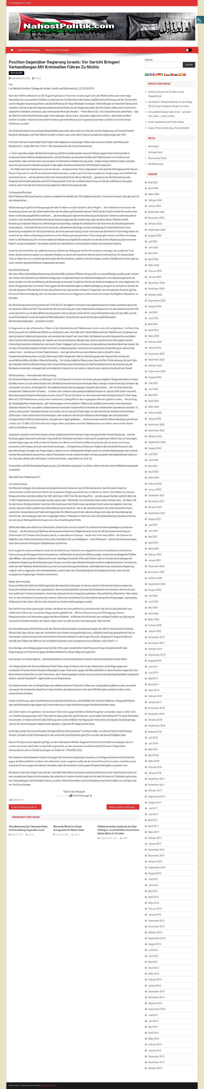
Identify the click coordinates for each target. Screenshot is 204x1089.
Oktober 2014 (155, 1003)
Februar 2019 (155, 696)
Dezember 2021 (156, 495)
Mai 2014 (153, 1027)
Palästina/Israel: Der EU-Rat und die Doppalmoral (166, 94)
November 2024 (156, 288)
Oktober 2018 (155, 720)
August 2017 (154, 802)
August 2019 (154, 660)
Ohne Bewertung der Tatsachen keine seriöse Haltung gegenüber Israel (28, 828)
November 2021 (156, 501)
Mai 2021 (153, 536)
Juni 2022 (153, 460)
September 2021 (156, 513)
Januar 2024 (154, 347)
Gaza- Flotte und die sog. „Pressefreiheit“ (168, 128)
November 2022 (156, 430)
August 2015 (154, 944)
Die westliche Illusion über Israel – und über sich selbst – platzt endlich (169, 114)
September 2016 (156, 867)
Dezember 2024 (156, 283)
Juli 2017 (152, 808)
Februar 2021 (155, 554)
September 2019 (156, 655)
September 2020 (156, 584)
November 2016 (156, 855)
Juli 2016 (152, 879)
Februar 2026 (155, 200)
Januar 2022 (154, 489)
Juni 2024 (153, 318)
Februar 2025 (155, 271)
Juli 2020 (152, 596)
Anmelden (153, 146)
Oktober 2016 (155, 861)
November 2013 (156, 1062)
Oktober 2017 (155, 790)
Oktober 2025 (155, 223)
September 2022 (156, 442)
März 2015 (153, 973)
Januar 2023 (154, 418)
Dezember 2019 (156, 637)
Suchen (149, 60)
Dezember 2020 (156, 566)
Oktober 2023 (155, 365)
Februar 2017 (155, 838)
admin (38, 78)
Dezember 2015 (156, 920)
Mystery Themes (48, 1085)
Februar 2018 (155, 767)
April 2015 (153, 968)
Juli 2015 (152, 950)
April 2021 (153, 542)
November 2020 (156, 572)
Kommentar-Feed (157, 158)
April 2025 (153, 259)
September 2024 (156, 300)
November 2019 (156, 643)
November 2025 (156, 218)
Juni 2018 (153, 743)
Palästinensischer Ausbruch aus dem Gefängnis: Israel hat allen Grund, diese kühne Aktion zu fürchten (118, 830)
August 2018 (154, 731)
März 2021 (153, 548)
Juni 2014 (153, 1021)
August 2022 (154, 448)
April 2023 (153, 401)
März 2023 (153, 407)
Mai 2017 (153, 820)
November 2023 (156, 359)
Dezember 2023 (156, 354)
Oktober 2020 (155, 578)
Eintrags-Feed (155, 152)
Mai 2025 (153, 253)
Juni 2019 (153, 672)
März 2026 (153, 194)
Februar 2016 (155, 909)
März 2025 (153, 265)
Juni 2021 (153, 531)
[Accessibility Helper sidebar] (200, 20)
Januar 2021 (154, 560)
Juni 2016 (153, 885)
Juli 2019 (152, 666)
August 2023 (154, 377)
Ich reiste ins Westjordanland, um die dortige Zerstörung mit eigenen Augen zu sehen (170, 104)
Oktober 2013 (155, 1068)
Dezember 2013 (156, 1056)
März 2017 (153, 832)
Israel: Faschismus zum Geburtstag (166, 122)
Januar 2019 (154, 702)
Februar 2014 (155, 1044)
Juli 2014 (152, 1015)
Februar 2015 (155, 979)
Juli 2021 (152, 525)
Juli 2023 (152, 383)
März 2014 (153, 1038)
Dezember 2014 (156, 991)
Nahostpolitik (16, 73)
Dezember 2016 (156, 849)
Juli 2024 (152, 312)
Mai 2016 (153, 891)
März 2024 (153, 336)
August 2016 (154, 873)
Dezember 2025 (156, 212)
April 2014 (153, 1033)
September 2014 (156, 1009)
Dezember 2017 (156, 779)
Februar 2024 (155, 342)
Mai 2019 (153, 678)
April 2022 (153, 472)
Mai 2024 (153, 324)
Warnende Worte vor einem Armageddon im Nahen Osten (68, 828)
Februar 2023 (155, 412)
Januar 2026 (154, 206)
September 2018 (156, 725)
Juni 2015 (153, 956)
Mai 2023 (153, 395)
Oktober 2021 (155, 507)
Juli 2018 (152, 737)
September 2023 (156, 371)
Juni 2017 (153, 814)
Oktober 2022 (155, 436)
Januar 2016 (154, 914)
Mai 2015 (153, 962)
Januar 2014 (154, 1050)
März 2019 (153, 690)
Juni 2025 (153, 247)
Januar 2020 (154, 631)
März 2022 (153, 477)
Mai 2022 (153, 466)
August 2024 (154, 306)
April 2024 (153, 330)
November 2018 (156, 714)
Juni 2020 (153, 601)
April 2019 (153, 684)
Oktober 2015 (155, 932)
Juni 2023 (153, 389)
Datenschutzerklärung (29, 50)
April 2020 (153, 613)
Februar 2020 (155, 625)
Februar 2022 (155, 483)
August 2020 (154, 590)
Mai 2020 (153, 607)
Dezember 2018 (156, 708)
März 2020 (153, 619)
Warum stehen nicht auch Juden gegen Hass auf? (124, 807)
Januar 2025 (154, 277)
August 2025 (154, 235)
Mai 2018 (153, 749)
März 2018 (153, 761)
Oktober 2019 (155, 649)
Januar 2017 (154, 844)
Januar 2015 (154, 985)
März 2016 (153, 903)
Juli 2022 (152, 454)
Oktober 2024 (155, 294)
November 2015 (156, 926)
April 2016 (153, 897)
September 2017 (156, 796)
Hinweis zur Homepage (57, 50)
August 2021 (154, 519)
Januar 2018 (154, 773)
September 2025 (156, 230)
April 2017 (153, 826)
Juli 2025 (152, 241)
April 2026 (153, 188)
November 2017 (156, 784)
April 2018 (153, 755)
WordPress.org (155, 164)
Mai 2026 (153, 182)
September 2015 (156, 938)
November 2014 (156, 997)
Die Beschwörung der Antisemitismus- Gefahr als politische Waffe (27, 807)
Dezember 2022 (156, 424)
